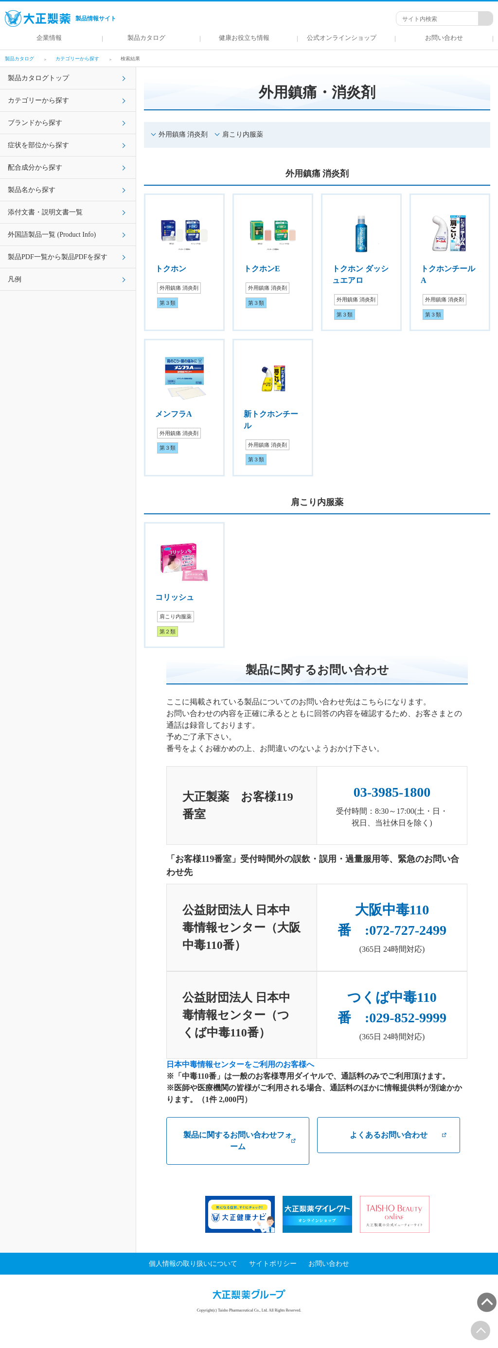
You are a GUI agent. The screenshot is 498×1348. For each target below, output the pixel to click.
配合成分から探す (35, 167)
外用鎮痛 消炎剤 (183, 134)
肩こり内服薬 (242, 134)
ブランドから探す (35, 122)
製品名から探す (31, 189)
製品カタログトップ (38, 78)
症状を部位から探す (38, 145)
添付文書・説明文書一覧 (45, 212)
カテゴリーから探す (38, 100)
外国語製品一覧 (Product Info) (52, 234)
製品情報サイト (60, 18)
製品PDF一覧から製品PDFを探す (57, 257)
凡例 (14, 279)
